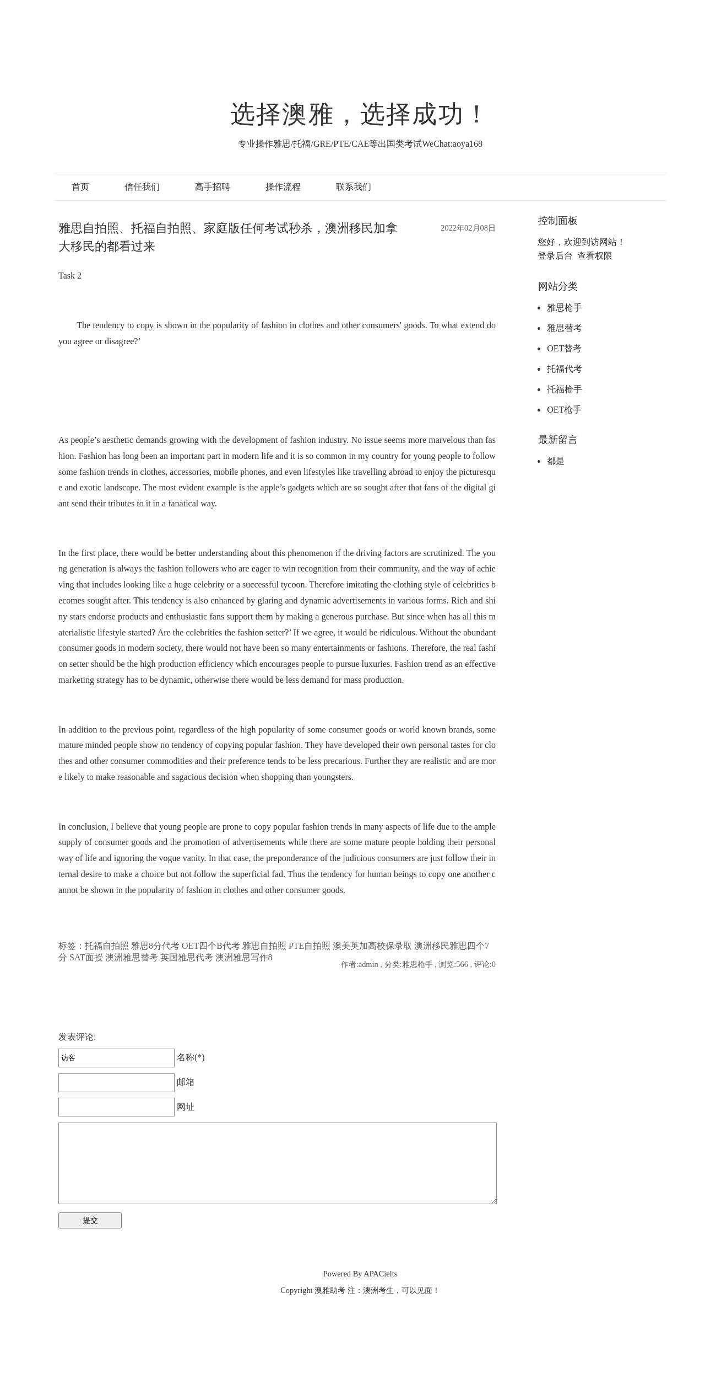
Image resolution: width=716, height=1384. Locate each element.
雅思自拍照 (264, 945)
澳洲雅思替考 (131, 957)
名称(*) (131, 1057)
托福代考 (564, 368)
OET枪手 (564, 409)
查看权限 (594, 255)
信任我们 (142, 186)
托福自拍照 (107, 945)
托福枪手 (564, 389)
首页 (80, 186)
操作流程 (283, 186)
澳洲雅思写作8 (244, 957)
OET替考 (564, 348)
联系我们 (353, 186)
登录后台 (555, 255)
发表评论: (77, 1036)
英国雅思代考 (186, 957)
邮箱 (126, 1082)
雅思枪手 (564, 307)
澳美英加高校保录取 (372, 945)
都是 (556, 461)
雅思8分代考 (155, 945)
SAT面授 (85, 957)
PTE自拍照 (309, 945)
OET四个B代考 (211, 945)
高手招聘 (212, 186)
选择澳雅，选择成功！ (360, 114)
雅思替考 (564, 328)
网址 (126, 1107)
